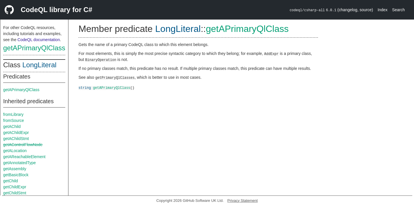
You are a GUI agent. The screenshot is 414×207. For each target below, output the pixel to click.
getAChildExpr (16, 132)
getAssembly (14, 168)
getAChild (12, 126)
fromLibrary (13, 114)
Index (382, 9)
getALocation (15, 150)
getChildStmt (14, 193)
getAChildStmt (16, 138)
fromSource (13, 120)
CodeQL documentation (39, 39)
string (84, 87)
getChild (10, 181)
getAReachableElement (24, 156)
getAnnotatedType (19, 162)
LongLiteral (39, 65)
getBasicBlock (15, 174)
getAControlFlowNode (23, 144)
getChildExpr (14, 187)
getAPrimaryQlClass (34, 48)
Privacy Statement (242, 200)
